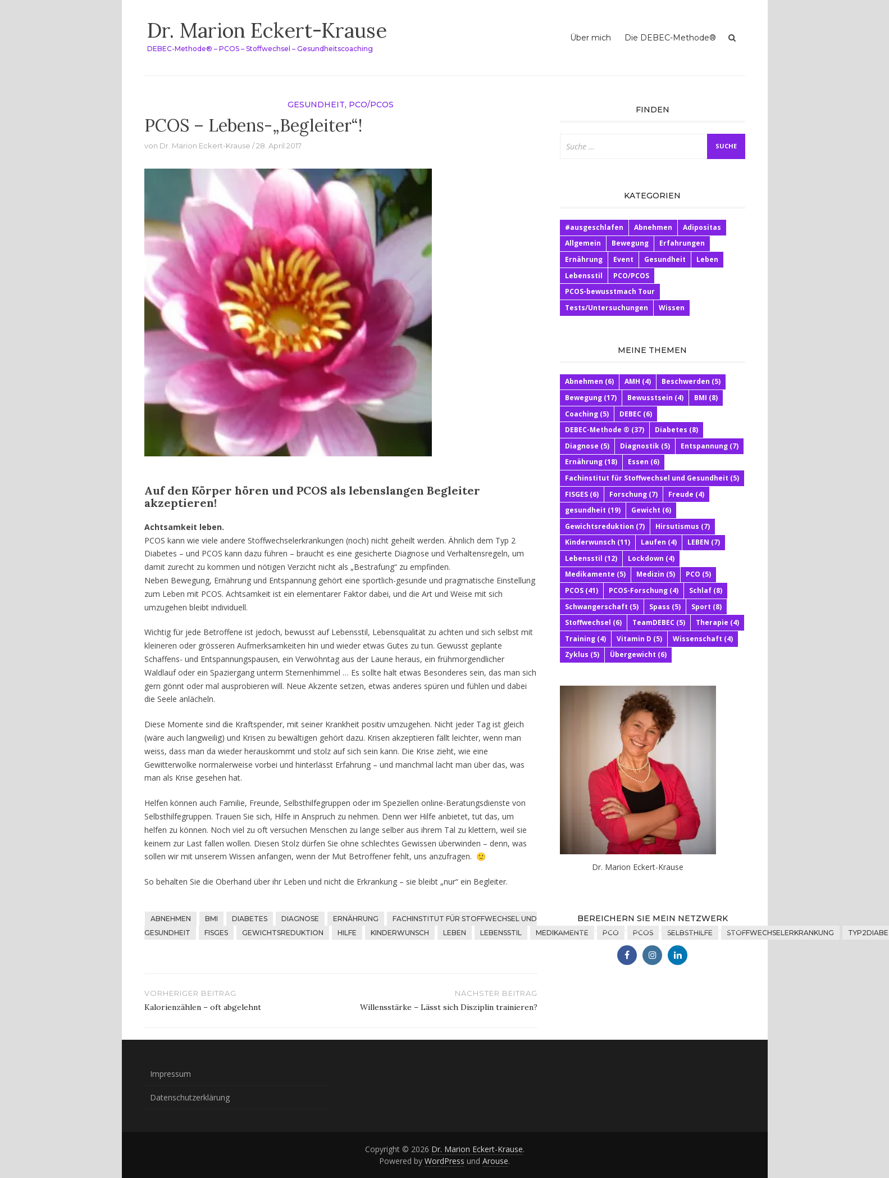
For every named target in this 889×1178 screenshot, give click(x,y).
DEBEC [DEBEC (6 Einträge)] (635, 414)
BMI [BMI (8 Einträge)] (706, 397)
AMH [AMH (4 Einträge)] (637, 381)
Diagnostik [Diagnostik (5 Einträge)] (645, 446)
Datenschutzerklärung (190, 1097)
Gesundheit (316, 104)
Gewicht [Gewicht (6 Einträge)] (651, 510)
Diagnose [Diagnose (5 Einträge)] (587, 446)
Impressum (170, 1073)
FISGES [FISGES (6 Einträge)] (582, 494)
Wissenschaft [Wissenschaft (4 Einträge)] (703, 639)
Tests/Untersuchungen (606, 307)
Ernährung (356, 918)
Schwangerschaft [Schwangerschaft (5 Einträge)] (602, 606)
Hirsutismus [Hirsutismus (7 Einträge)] (682, 526)
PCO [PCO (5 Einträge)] (698, 574)
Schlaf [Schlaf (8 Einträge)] (705, 590)
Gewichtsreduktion (282, 932)
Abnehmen (171, 918)
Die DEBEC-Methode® (670, 38)
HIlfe (347, 932)
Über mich (590, 38)
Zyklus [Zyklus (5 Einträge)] (582, 654)
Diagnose (300, 918)
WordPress (444, 1161)
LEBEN (454, 932)
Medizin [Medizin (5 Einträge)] (655, 574)
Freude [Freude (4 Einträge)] (686, 494)
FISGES (216, 932)
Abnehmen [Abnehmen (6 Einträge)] (589, 381)
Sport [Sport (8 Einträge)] (706, 606)
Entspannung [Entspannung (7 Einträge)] (709, 446)
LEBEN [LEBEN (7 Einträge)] (703, 542)
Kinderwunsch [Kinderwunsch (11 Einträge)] (597, 542)
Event (623, 259)
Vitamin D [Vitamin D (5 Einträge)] (639, 639)
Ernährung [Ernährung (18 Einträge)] (591, 461)
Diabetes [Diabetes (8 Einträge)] (676, 429)
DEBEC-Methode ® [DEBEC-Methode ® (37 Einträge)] (604, 429)
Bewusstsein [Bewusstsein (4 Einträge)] (655, 397)
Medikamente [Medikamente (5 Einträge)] (595, 574)
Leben (707, 259)
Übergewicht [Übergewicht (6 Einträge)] (638, 654)
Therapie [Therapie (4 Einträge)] (717, 622)
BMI (211, 918)
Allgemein (583, 243)
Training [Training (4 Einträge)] (585, 639)
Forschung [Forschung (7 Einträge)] (633, 494)
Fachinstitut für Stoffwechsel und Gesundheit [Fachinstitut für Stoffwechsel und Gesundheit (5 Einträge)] (652, 478)
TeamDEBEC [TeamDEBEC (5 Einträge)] (658, 622)
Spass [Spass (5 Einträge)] (665, 606)
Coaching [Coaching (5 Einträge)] (587, 414)
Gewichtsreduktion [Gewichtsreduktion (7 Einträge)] (605, 526)
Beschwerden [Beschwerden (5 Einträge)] (691, 381)
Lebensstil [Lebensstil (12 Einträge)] (591, 558)
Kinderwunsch (400, 932)
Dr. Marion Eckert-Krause (267, 30)
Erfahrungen (682, 243)
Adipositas (702, 227)
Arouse (495, 1161)
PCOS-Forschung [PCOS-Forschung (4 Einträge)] (643, 590)
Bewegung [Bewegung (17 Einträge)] (591, 397)
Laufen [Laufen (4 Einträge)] (659, 542)
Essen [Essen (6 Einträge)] (643, 461)
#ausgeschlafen (594, 227)
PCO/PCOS (371, 104)
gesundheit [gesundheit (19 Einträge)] (593, 510)
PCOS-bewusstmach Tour (610, 291)
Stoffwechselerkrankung (780, 932)
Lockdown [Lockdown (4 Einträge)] (651, 558)
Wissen (672, 307)
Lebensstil (501, 932)
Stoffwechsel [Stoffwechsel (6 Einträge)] (593, 622)
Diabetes (249, 918)
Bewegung (630, 243)
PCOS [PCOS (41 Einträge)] (581, 590)
